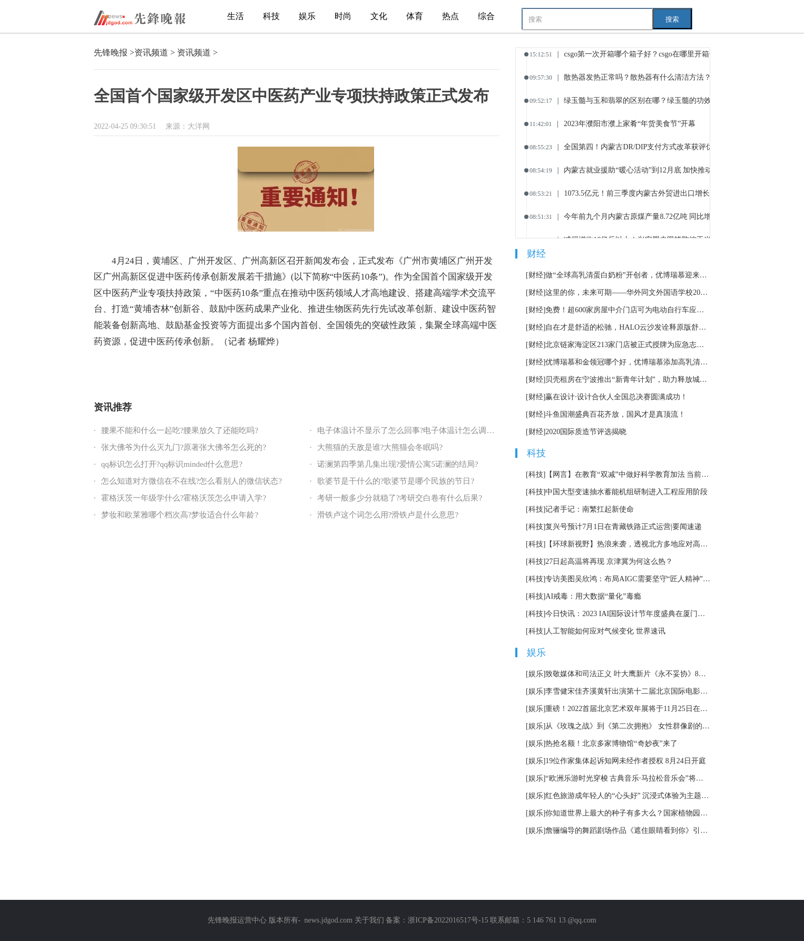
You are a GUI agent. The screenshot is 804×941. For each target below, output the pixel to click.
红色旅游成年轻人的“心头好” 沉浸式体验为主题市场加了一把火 (627, 796)
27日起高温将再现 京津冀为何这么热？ (609, 561)
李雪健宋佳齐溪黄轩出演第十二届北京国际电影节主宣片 (627, 691)
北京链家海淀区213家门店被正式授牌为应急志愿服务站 (627, 345)
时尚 (343, 16)
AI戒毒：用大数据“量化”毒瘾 (593, 596)
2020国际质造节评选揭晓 (585, 432)
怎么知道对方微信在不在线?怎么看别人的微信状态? (191, 481)
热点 (450, 16)
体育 (414, 16)
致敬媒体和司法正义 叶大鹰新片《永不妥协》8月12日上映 (627, 674)
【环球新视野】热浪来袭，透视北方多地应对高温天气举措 (627, 544)
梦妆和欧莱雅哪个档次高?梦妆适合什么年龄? (179, 515)
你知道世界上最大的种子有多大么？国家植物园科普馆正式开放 (627, 813)
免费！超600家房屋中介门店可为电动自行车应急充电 (627, 310)
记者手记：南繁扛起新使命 (589, 509)
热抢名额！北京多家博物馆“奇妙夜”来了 (611, 743)
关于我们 (369, 920)
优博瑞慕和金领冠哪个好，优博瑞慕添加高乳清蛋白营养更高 (627, 362)
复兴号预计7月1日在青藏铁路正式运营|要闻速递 (623, 527)
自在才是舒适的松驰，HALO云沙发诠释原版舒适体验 (627, 327)
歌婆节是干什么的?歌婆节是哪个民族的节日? (395, 481)
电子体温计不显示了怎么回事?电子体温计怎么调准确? (411, 430)
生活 (235, 16)
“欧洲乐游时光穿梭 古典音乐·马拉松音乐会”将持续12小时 (627, 778)
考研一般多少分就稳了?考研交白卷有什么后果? (399, 498)
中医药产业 (203, 369)
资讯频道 (151, 52)
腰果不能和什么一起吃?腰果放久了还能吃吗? (179, 430)
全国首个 (133, 369)
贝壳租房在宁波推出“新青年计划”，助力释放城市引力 (627, 379)
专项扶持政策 (239, 369)
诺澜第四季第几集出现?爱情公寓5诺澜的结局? (397, 464)
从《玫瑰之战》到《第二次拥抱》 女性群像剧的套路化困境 (627, 726)
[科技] (535, 474)
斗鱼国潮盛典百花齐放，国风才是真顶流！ (615, 414)
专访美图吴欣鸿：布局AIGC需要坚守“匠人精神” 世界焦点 (627, 579)
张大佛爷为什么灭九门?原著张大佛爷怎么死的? (183, 447)
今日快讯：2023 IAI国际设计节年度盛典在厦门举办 (627, 614)
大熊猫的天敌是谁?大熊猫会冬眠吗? (380, 447)
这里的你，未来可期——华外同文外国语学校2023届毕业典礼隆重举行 (627, 292)
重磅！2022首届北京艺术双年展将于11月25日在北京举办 (627, 709)
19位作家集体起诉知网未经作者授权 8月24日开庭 (625, 761)
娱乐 (307, 16)
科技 (271, 16)
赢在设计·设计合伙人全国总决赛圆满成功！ (616, 397)
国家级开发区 (166, 369)
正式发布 (272, 369)
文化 (378, 16)
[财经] (535, 275)
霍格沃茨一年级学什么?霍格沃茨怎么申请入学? (183, 498)
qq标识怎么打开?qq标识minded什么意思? (171, 464)
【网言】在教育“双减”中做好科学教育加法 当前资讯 (627, 474)
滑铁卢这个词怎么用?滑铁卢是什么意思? (387, 515)
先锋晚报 (111, 52)
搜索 (672, 19)
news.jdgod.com (328, 920)
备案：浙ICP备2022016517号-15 (437, 920)
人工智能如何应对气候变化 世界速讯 (605, 631)
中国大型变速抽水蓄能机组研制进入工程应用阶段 (626, 492)
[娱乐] (535, 674)
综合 (486, 16)
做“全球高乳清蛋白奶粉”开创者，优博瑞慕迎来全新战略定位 (627, 275)
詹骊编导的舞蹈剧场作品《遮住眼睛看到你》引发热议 (627, 830)
